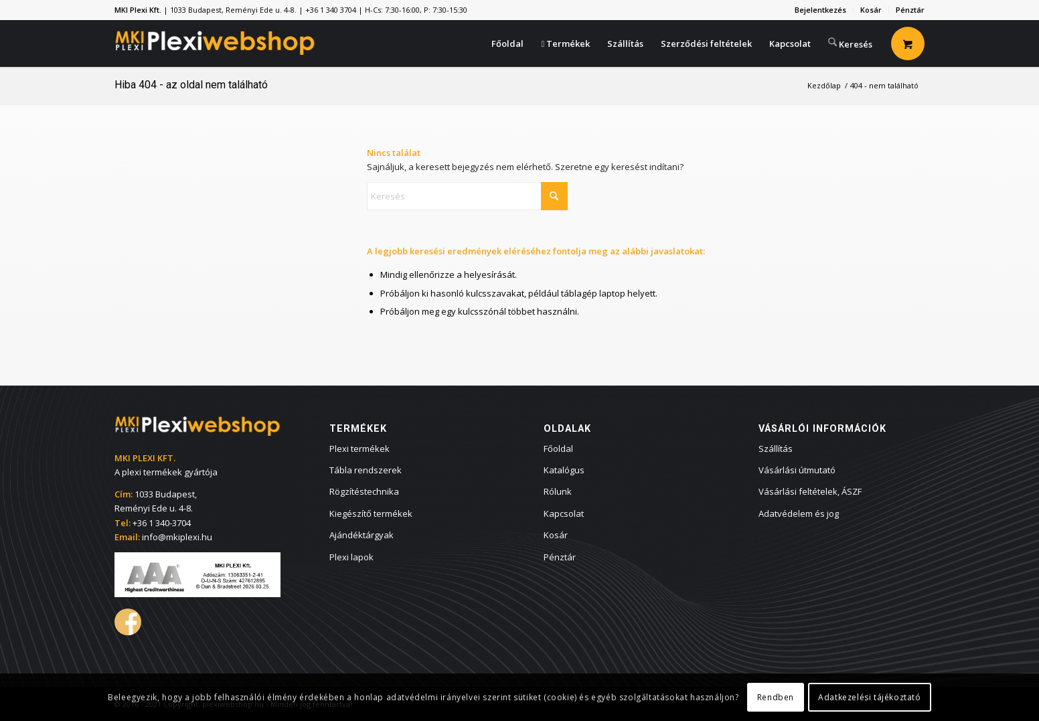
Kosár (871, 10)
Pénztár (910, 10)
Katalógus (564, 470)
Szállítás (775, 449)
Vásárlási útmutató (796, 470)
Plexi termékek (359, 449)
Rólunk (558, 491)
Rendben (775, 697)
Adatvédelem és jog (798, 513)
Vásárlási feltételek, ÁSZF (810, 491)
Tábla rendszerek (365, 470)
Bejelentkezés (820, 10)
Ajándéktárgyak (361, 535)
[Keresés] (850, 42)
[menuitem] (821, 10)
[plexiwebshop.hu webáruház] (214, 43)
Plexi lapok (351, 557)
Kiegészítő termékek (370, 513)
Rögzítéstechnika (364, 491)
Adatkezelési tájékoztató (869, 697)
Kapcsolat (564, 513)
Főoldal (558, 449)
